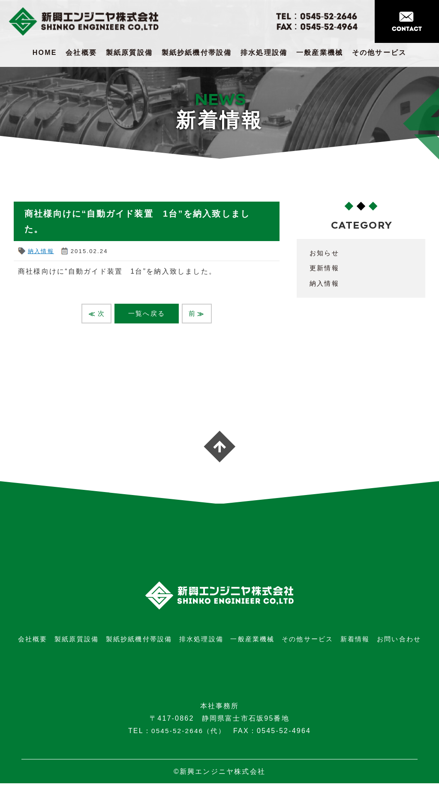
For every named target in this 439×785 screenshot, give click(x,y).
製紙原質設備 (129, 52)
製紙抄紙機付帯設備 (197, 52)
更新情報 (325, 268)
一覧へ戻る (146, 313)
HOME (45, 52)
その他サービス (379, 52)
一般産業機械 (319, 52)
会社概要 (81, 52)
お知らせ (325, 253)
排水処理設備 (264, 52)
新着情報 (355, 640)
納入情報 (41, 251)
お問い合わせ (399, 640)
